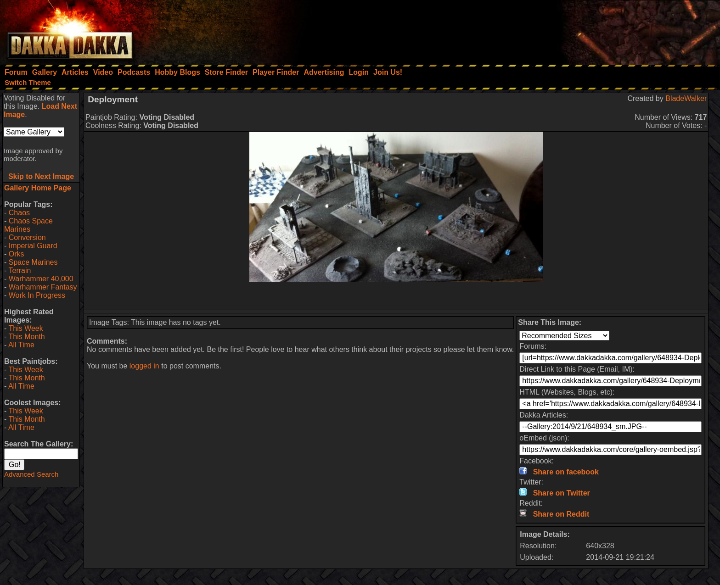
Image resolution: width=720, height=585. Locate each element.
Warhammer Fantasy (43, 287)
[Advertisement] (596, 30)
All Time (21, 345)
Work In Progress (37, 295)
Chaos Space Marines (28, 225)
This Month (26, 336)
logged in (144, 366)
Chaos (19, 213)
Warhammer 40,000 (41, 279)
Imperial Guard (33, 246)
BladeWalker (686, 98)
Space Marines (33, 262)
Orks (16, 254)
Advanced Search (31, 474)
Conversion (27, 237)
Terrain (19, 270)
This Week (25, 328)
